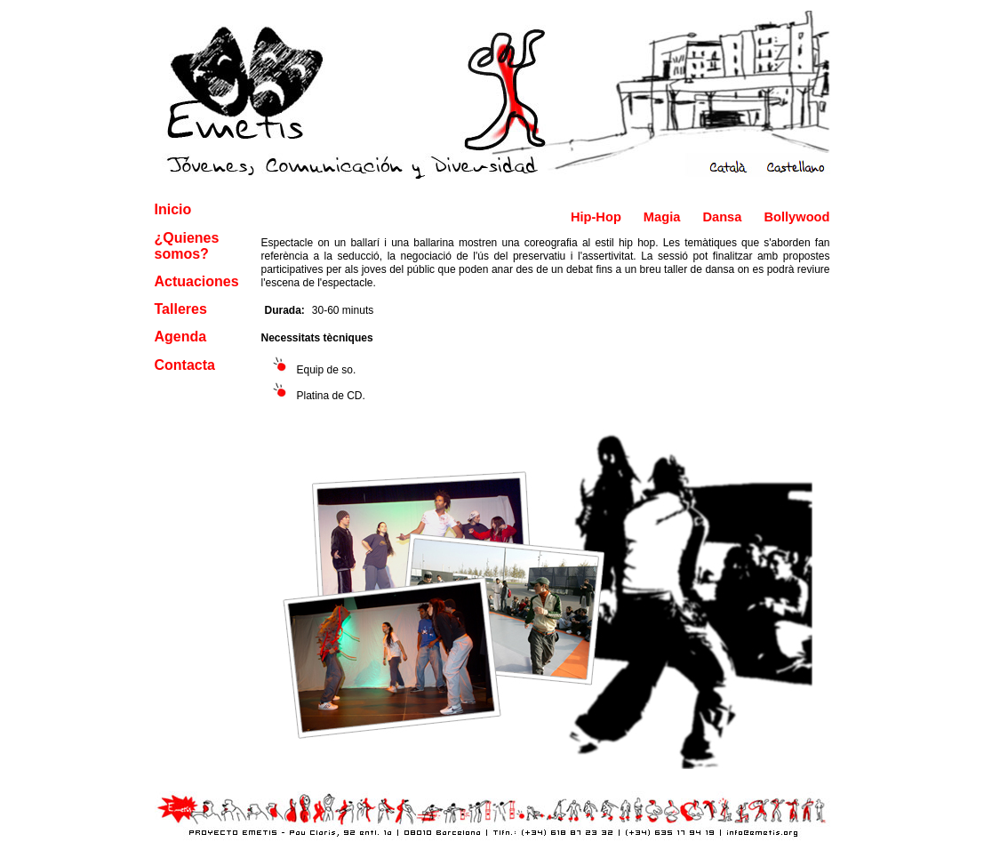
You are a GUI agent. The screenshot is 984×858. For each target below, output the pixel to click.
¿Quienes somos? (187, 245)
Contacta (185, 365)
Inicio (173, 209)
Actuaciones (197, 281)
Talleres (181, 309)
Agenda (181, 336)
